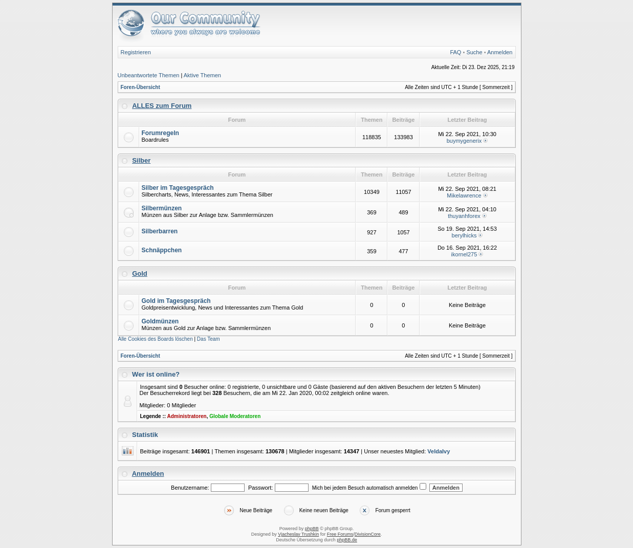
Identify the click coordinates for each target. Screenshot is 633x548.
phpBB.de (347, 539)
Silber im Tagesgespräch (178, 187)
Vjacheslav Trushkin (298, 534)
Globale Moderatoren (234, 416)
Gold (139, 273)
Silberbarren (160, 231)
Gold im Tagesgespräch (176, 300)
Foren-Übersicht (140, 87)
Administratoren (186, 416)
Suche (474, 52)
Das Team (208, 339)
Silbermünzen (162, 208)
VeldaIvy (438, 451)
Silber (141, 160)
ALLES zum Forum (161, 105)
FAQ (455, 52)
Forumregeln (160, 133)
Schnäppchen (162, 250)
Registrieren (136, 52)
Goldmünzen (160, 321)
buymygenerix (464, 141)
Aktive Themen (202, 75)
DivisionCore (368, 534)
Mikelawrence (464, 195)
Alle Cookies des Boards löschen (155, 339)
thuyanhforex (464, 216)
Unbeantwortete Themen (149, 75)
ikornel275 (464, 254)
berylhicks (464, 235)
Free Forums (340, 534)
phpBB (312, 528)
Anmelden (500, 52)
